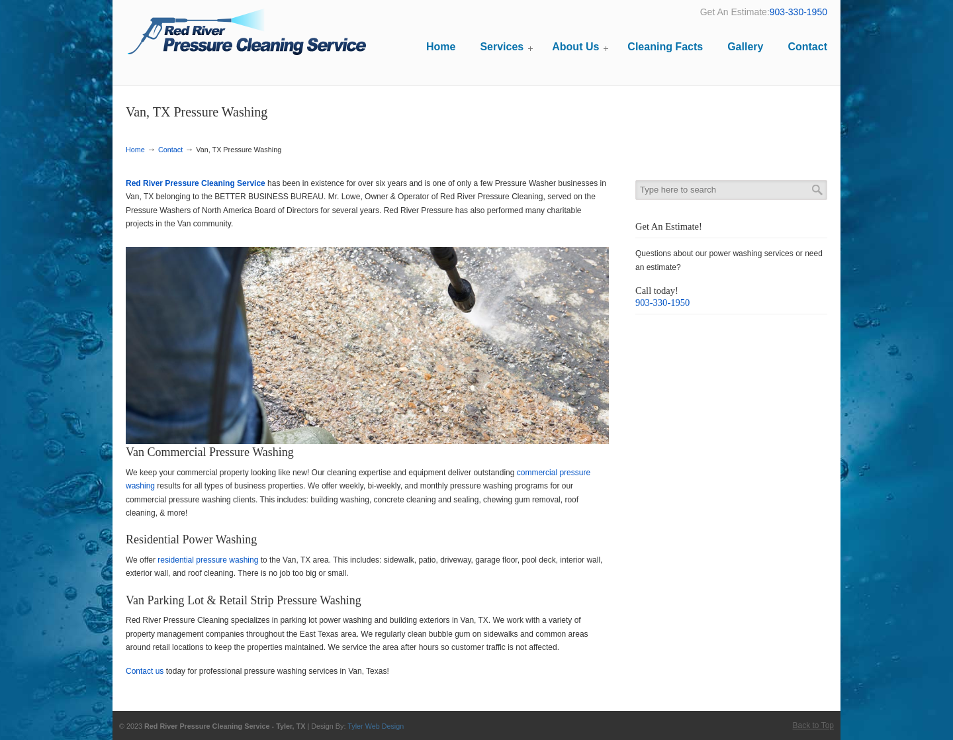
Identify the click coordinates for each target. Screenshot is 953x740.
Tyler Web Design (375, 726)
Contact (170, 150)
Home (135, 150)
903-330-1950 (798, 12)
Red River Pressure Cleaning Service (246, 34)
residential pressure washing (208, 560)
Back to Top (813, 725)
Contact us (144, 671)
